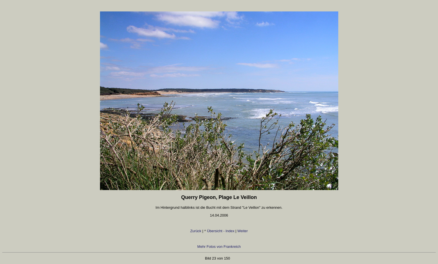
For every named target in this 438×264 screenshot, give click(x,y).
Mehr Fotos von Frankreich (219, 246)
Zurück (196, 231)
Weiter (242, 231)
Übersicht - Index (220, 231)
